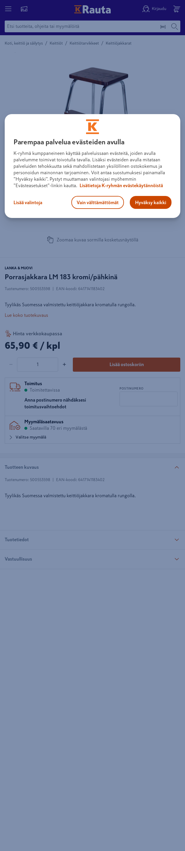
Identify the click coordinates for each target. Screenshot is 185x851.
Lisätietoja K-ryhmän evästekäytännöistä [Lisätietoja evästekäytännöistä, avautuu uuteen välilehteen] (121, 185)
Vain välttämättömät (98, 202)
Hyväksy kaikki (150, 202)
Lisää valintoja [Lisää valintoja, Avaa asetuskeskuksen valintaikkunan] (28, 202)
